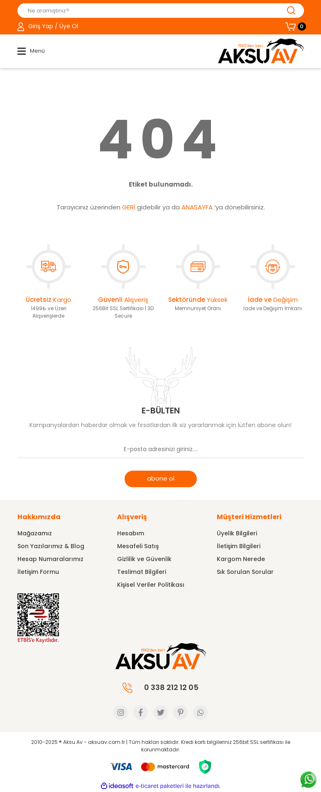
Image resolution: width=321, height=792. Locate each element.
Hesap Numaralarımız (50, 559)
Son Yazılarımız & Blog (50, 546)
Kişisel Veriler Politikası (150, 585)
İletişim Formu (38, 572)
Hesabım (130, 533)
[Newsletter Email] (160, 450)
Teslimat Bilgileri (141, 572)
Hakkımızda (39, 517)
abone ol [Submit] (160, 478)
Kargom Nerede (241, 559)
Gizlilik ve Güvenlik (144, 559)
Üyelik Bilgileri (237, 533)
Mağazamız (34, 533)
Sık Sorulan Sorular (245, 572)
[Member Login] (47, 26)
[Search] (160, 10)
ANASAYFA (197, 207)
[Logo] (261, 51)
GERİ (128, 207)
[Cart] (294, 26)
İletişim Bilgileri (238, 546)
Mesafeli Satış (138, 546)
